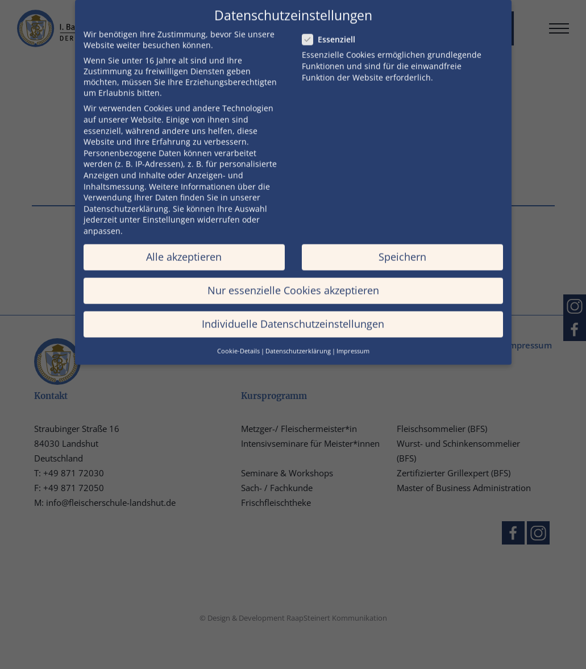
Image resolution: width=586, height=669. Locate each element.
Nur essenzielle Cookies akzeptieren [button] (293, 279)
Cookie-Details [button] (238, 340)
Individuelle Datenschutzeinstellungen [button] (293, 314)
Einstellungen (169, 209)
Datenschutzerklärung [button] (298, 340)
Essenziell (328, 29)
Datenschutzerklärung (126, 198)
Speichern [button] (402, 246)
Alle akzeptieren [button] (184, 246)
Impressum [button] (352, 340)
